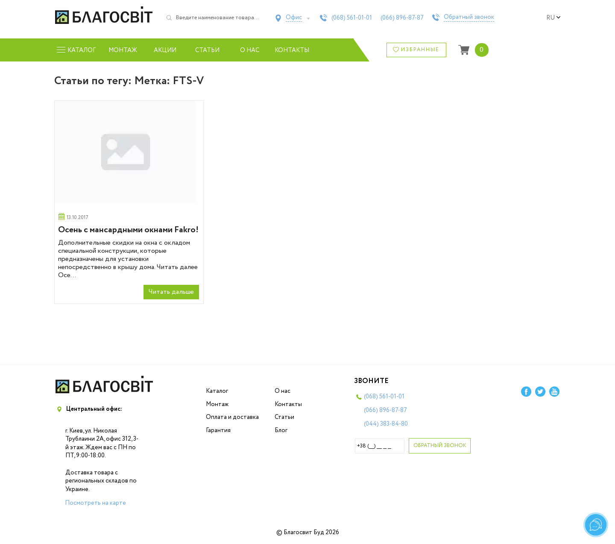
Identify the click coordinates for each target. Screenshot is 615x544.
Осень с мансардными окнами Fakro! (128, 230)
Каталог (217, 391)
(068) (351, 18)
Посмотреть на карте (95, 503)
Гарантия (218, 430)
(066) (402, 18)
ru (553, 18)
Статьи (207, 50)
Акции (165, 50)
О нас (249, 50)
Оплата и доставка (232, 417)
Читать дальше (171, 292)
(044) (386, 424)
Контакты (292, 50)
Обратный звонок (469, 17)
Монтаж (122, 50)
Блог (281, 430)
